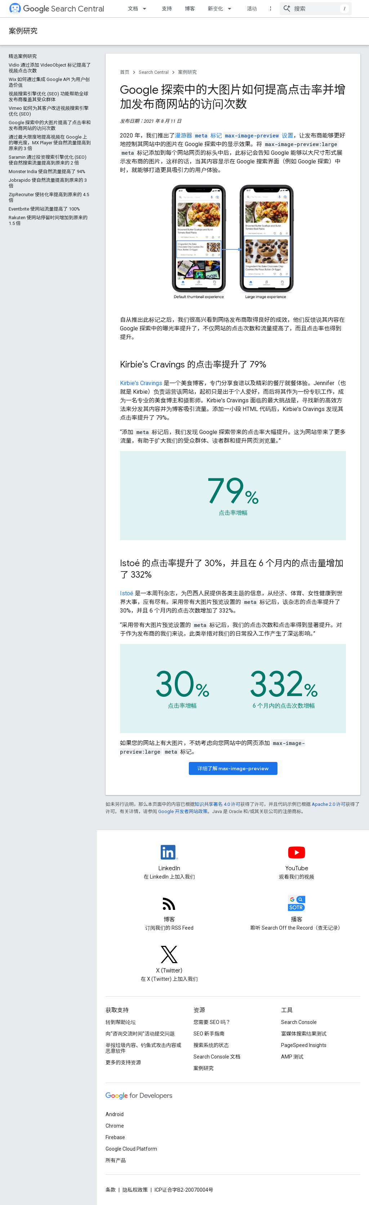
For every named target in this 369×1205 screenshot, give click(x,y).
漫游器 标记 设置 (234, 135)
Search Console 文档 (217, 1057)
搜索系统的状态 (211, 1045)
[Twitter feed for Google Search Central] (169, 960)
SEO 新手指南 (209, 1034)
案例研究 (23, 31)
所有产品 (116, 1160)
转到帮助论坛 (121, 1022)
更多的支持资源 (123, 1062)
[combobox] (316, 8)
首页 (124, 72)
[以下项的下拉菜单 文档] (146, 8)
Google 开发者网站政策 (183, 811)
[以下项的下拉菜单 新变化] (231, 8)
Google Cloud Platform (131, 1149)
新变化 (215, 8)
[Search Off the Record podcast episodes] (297, 909)
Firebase (115, 1137)
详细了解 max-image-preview (233, 768)
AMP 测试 (292, 1057)
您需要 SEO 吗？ (212, 1022)
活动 (252, 8)
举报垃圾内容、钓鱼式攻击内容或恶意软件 (143, 1048)
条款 (111, 1190)
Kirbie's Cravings (141, 383)
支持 (167, 8)
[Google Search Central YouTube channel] (297, 858)
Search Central (63, 9)
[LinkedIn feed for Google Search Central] (169, 858)
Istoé (126, 593)
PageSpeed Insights (303, 1045)
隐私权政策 (135, 1190)
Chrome (115, 1126)
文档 (133, 8)
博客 (190, 8)
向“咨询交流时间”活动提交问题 (140, 1034)
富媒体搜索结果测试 (303, 1034)
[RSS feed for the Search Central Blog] (169, 909)
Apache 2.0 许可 (329, 804)
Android (115, 1114)
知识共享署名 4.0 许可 (217, 804)
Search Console (299, 1022)
